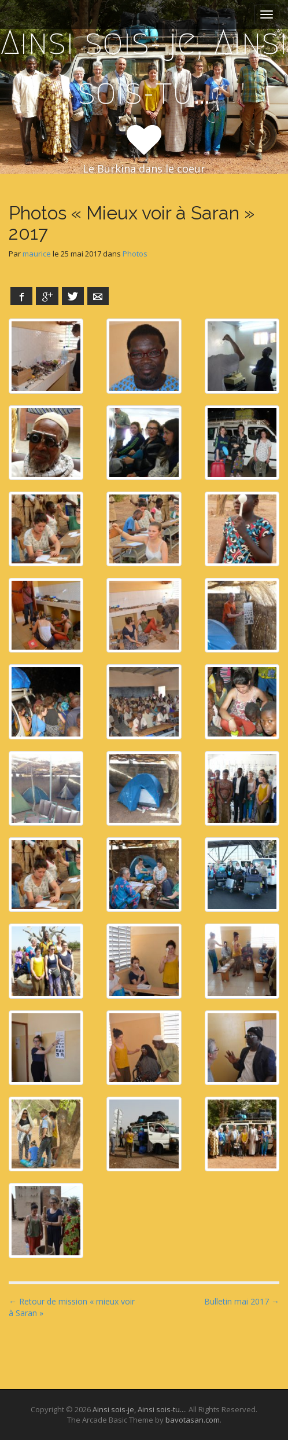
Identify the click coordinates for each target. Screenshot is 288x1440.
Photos (135, 253)
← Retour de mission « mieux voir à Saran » (72, 1307)
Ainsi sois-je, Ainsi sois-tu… (144, 67)
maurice (37, 253)
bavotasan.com (192, 1420)
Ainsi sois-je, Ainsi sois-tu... (139, 1409)
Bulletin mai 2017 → (241, 1301)
